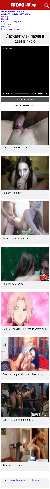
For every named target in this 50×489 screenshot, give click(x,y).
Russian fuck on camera (15, 238)
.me (23, 5)
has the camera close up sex (17, 147)
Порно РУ (5, 26)
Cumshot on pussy (12, 192)
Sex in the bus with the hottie (18, 419)
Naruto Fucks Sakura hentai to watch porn (25, 329)
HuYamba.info (7, 19)
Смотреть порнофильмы (12, 21)
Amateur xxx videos (13, 283)
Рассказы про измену (10, 29)
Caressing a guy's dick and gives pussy (23, 374)
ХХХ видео (6, 24)
